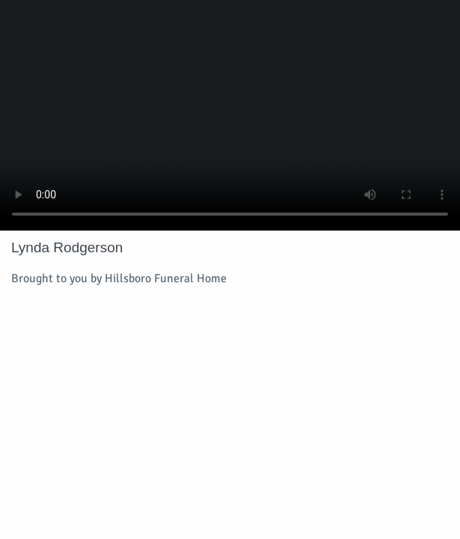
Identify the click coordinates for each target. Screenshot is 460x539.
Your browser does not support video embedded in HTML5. (230, 115)
